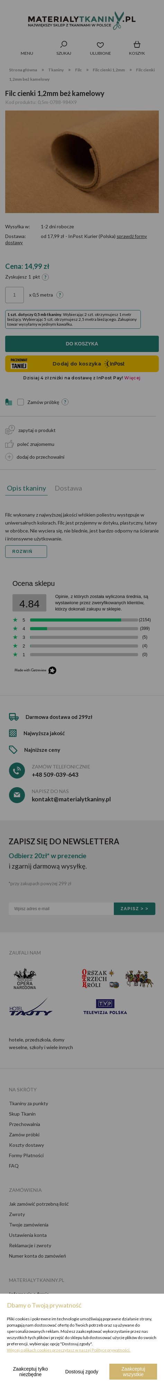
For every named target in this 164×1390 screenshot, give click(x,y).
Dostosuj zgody (81, 1371)
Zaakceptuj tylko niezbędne (30, 1371)
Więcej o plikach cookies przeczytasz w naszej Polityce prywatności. (68, 1350)
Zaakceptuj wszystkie (133, 1371)
